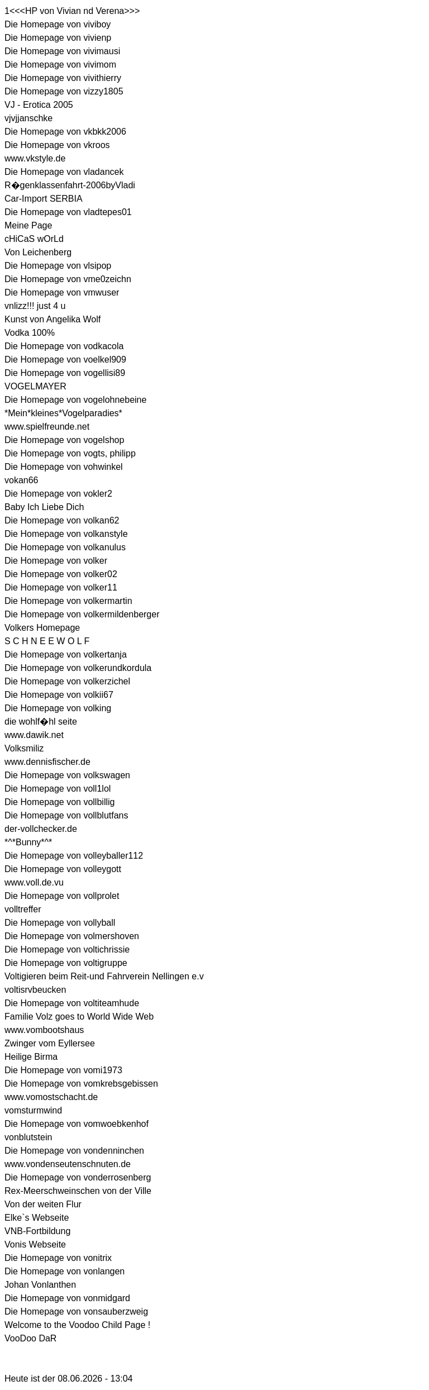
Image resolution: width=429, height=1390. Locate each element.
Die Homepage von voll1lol (57, 788)
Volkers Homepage (42, 627)
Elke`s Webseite (36, 1217)
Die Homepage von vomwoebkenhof (76, 1124)
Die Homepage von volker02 (60, 574)
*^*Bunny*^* (28, 842)
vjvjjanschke (28, 118)
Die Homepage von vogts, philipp (70, 453)
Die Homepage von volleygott (62, 869)
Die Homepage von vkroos (57, 145)
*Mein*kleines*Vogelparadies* (63, 413)
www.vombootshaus (44, 1030)
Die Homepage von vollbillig (59, 802)
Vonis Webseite (35, 1244)
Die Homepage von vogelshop (64, 440)
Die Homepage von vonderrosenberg (77, 1177)
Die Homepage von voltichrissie (67, 949)
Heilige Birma (31, 1056)
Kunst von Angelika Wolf (52, 319)
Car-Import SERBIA (43, 198)
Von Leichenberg (38, 252)
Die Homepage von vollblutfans (66, 815)
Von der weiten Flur (43, 1204)
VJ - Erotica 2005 (38, 105)
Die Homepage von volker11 (60, 587)
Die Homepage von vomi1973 (63, 1070)
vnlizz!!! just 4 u (34, 306)
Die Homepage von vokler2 (58, 493)
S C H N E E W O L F (46, 641)
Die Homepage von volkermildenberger (81, 614)
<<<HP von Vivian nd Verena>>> (74, 11)
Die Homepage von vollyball (59, 922)
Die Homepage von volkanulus (65, 547)
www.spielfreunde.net (46, 426)
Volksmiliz (24, 748)
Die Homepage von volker (55, 560)
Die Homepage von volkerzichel (67, 681)
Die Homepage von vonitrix (58, 1258)
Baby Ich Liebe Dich (44, 507)
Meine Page (28, 225)
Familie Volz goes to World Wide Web (79, 1016)
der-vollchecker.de (40, 829)
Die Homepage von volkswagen (67, 775)
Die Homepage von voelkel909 (65, 359)
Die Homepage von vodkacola (63, 346)
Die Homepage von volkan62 (61, 520)
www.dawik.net (34, 735)
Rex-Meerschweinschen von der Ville (77, 1191)
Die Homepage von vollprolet (61, 896)
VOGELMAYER (35, 386)
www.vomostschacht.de (51, 1097)
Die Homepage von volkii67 (58, 694)
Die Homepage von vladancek (63, 172)
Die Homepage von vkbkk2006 (65, 131)
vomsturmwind (33, 1110)
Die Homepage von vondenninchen (74, 1150)
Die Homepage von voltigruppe (65, 963)
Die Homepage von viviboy (57, 24)
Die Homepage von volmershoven (71, 936)
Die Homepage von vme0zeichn (67, 279)
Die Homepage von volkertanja (65, 654)
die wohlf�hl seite (40, 721)
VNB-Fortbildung (37, 1231)
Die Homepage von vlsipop (57, 265)
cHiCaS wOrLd (34, 239)
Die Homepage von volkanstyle (66, 534)
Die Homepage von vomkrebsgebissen (81, 1083)
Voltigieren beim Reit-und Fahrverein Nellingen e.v (104, 976)
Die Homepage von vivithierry (62, 78)
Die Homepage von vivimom (60, 64)
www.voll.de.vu (34, 882)
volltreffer (22, 909)
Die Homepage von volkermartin (68, 601)
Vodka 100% (29, 332)
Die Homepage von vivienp (57, 37)
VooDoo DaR (30, 1338)
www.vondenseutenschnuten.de (67, 1164)
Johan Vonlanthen (40, 1284)
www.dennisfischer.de (47, 762)
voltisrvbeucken (35, 989)
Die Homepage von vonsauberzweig (76, 1311)
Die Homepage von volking (57, 708)
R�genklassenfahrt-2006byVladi (69, 185)
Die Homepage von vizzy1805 (63, 91)
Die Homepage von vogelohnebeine (75, 399)
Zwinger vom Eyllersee (49, 1043)
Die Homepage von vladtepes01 (68, 212)
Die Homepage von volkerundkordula (77, 668)
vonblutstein (28, 1137)
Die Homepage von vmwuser (61, 292)
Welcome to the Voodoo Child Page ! (77, 1325)
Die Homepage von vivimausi (62, 51)
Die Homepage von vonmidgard (67, 1298)
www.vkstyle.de (34, 158)
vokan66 (21, 480)
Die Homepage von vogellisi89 (64, 373)
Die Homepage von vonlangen (64, 1271)
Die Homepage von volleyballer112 (73, 855)
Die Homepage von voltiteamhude (71, 1003)
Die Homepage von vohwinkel (63, 467)
